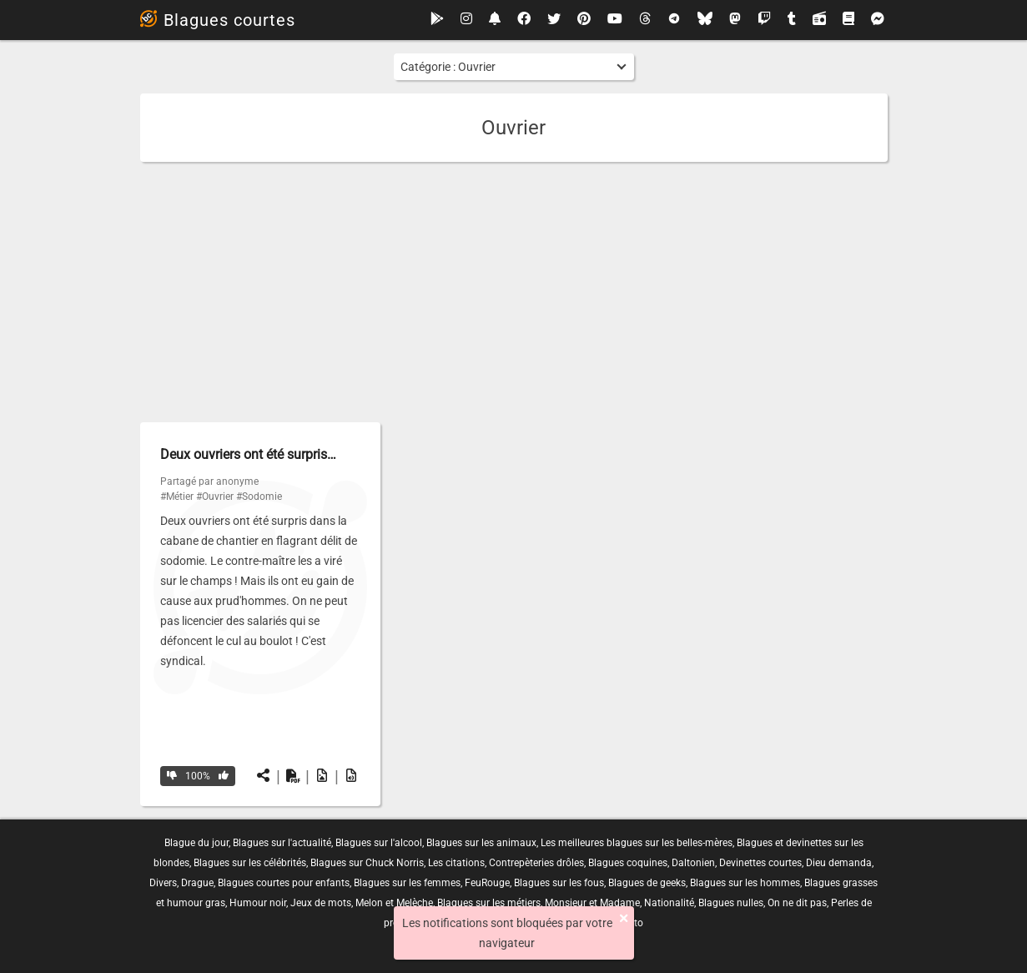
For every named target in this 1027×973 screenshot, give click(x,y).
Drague (197, 883)
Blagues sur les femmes (407, 883)
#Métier (177, 496)
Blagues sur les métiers (489, 903)
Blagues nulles (730, 903)
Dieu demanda (839, 863)
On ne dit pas (797, 903)
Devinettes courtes (760, 863)
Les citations (456, 863)
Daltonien (693, 863)
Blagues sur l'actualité (282, 843)
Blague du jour (196, 843)
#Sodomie (259, 496)
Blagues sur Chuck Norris (367, 863)
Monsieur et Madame (592, 903)
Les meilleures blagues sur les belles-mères (636, 843)
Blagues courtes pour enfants (284, 883)
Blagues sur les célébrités (250, 863)
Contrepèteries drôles (536, 863)
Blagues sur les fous (559, 883)
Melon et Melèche (394, 903)
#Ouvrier (215, 496)
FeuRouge (487, 883)
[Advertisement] (514, 292)
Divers (163, 883)
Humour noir (257, 903)
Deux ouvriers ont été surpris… (248, 454)
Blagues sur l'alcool (378, 843)
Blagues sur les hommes (745, 883)
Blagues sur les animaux (481, 843)
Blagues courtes (217, 20)
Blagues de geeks (647, 883)
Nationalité (669, 903)
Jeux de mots (320, 903)
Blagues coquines (627, 863)
